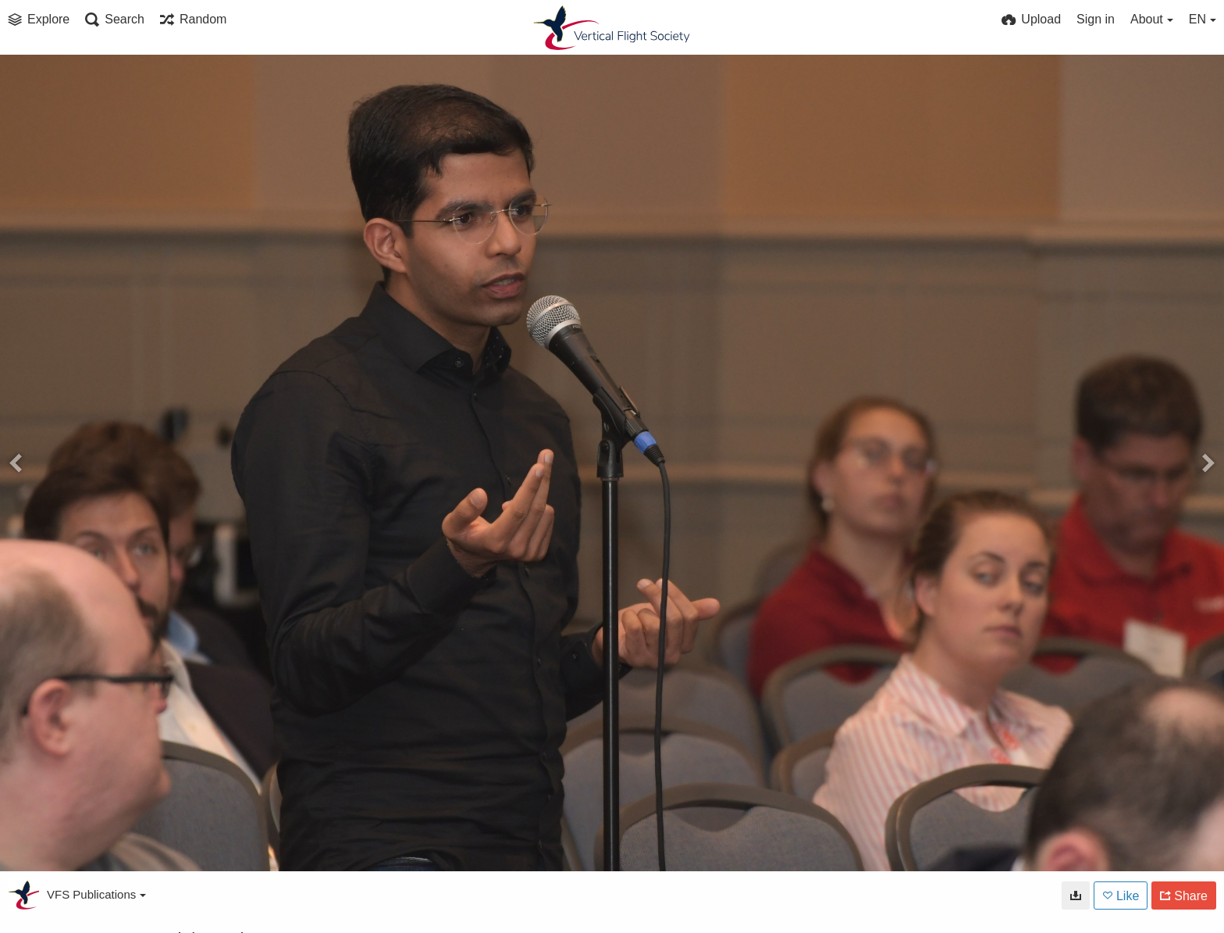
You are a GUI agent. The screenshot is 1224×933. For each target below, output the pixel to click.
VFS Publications (96, 894)
